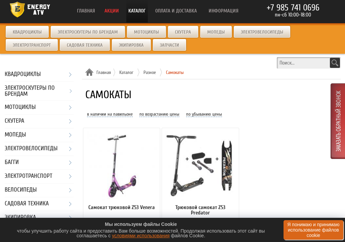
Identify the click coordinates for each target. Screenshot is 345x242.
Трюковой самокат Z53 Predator (200, 210)
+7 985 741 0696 (293, 8)
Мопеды (216, 32)
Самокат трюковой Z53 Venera (121, 207)
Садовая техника (85, 45)
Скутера (183, 32)
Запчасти (169, 45)
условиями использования (141, 235)
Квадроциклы (27, 32)
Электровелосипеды (262, 32)
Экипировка (131, 45)
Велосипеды (21, 190)
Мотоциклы (146, 32)
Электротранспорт (32, 45)
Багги (12, 162)
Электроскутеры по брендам (88, 32)
